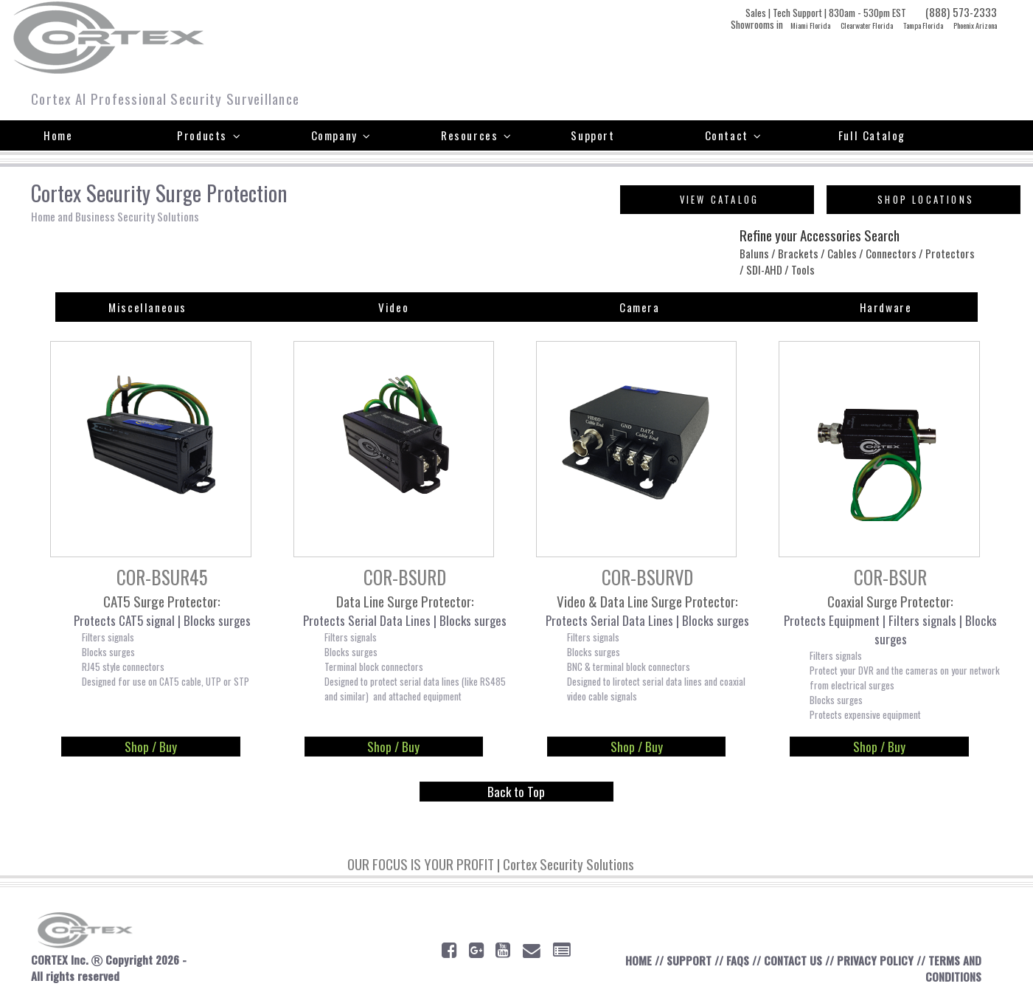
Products (209, 135)
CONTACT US (791, 962)
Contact (733, 135)
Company (341, 135)
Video (393, 308)
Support (592, 135)
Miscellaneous (147, 308)
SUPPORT (687, 962)
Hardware (886, 308)
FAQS (736, 962)
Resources (476, 135)
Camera (639, 308)
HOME (637, 962)
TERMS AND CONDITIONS (952, 970)
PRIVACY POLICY (874, 962)
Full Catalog (871, 135)
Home (58, 135)
